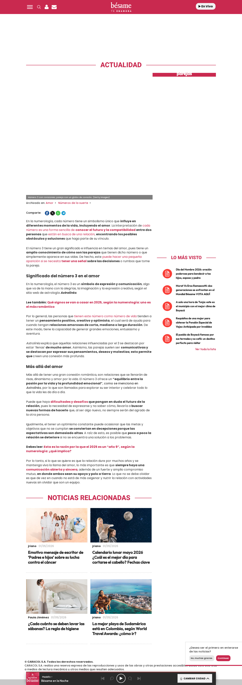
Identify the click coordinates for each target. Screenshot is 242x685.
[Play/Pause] (121, 678)
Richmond (75, 655)
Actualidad (121, 65)
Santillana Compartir (133, 644)
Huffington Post (83, 650)
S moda (145, 655)
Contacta (49, 629)
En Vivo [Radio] (206, 6)
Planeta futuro (171, 650)
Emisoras (65, 629)
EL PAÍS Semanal (157, 650)
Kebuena (185, 650)
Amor (49, 147)
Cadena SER (150, 644)
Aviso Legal (82, 629)
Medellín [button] (47, 676)
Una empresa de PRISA (44, 647)
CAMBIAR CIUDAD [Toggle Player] (194, 678)
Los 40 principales (96, 644)
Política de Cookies (149, 629)
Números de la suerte (73, 147)
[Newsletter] (54, 7)
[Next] (139, 678)
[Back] (102, 678)
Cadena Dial (143, 650)
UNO (104, 650)
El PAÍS (78, 644)
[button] (30, 7)
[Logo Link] (121, 7)
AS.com (162, 644)
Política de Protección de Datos (113, 629)
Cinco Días (129, 650)
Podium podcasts (112, 655)
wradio (114, 650)
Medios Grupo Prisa (44, 656)
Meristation (179, 655)
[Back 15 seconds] (111, 678)
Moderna (94, 655)
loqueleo (161, 655)
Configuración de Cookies (181, 629)
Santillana (113, 644)
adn (174, 644)
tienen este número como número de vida (105, 261)
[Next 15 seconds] (130, 678)
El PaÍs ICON (129, 655)
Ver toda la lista (205, 293)
